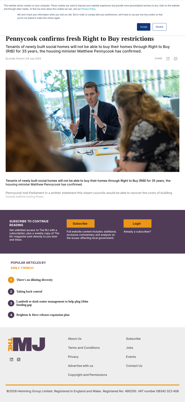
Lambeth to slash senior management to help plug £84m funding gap (52, 303)
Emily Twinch (16, 58)
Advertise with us (80, 366)
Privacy (73, 357)
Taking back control (29, 291)
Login (137, 223)
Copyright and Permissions (87, 375)
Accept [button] (143, 27)
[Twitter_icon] (18, 359)
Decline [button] (159, 27)
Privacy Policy (88, 9)
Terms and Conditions (84, 348)
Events (131, 357)
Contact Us (134, 366)
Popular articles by (28, 262)
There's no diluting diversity (34, 279)
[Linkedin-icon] (11, 359)
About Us (75, 338)
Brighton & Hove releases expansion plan (43, 314)
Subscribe (80, 223)
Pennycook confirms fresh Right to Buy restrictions (80, 38)
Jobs (129, 348)
